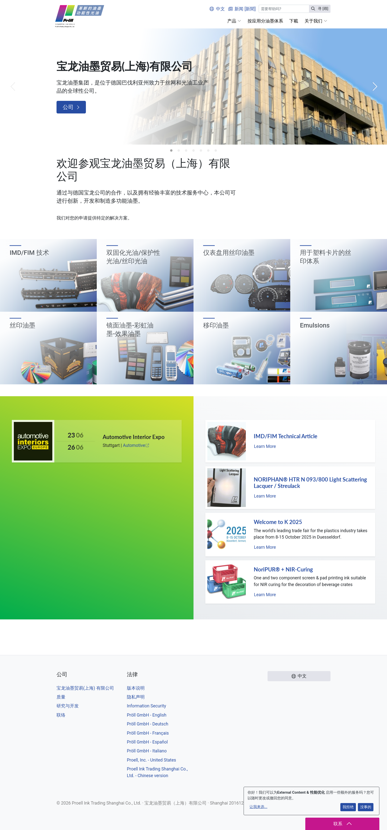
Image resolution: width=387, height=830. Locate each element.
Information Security (146, 705)
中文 (217, 8)
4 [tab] (193, 150)
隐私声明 (136, 697)
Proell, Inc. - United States (151, 760)
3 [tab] (186, 150)
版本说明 (136, 688)
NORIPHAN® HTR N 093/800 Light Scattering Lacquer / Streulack (310, 482)
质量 (61, 697)
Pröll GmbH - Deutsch (147, 723)
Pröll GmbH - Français (148, 733)
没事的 (365, 807)
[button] (234, 21)
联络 (61, 715)
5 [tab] (200, 150)
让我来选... (258, 807)
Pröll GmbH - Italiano (147, 750)
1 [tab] (171, 150)
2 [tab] (178, 150)
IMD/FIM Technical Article (285, 436)
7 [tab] (215, 150)
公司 (71, 107)
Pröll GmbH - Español (147, 742)
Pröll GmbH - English (146, 715)
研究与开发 (68, 705)
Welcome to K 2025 (278, 522)
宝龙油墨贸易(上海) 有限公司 (85, 688)
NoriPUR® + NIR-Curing (283, 569)
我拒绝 (348, 807)
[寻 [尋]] (284, 9)
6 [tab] (208, 150)
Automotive (136, 445)
